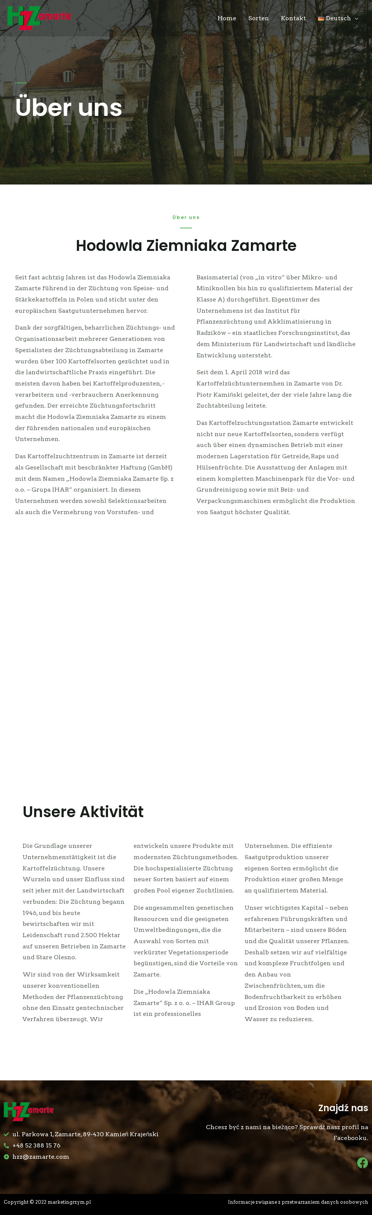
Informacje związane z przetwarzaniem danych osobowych (297, 1202)
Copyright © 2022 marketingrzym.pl (49, 1202)
